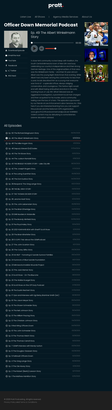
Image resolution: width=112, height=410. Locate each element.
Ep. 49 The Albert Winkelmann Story (42, 138)
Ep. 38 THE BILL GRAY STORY (42, 189)
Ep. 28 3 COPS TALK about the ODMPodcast (42, 239)
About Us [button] (87, 16)
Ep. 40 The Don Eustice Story (42, 179)
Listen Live (25, 16)
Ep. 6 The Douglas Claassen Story (42, 351)
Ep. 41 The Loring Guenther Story (42, 173)
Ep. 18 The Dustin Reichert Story (42, 290)
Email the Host (12, 55)
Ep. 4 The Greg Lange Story (42, 361)
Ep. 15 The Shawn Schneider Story (42, 305)
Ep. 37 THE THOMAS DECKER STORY (42, 194)
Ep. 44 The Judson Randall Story (42, 158)
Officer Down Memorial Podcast (41, 25)
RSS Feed (10, 75)
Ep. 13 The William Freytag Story (42, 315)
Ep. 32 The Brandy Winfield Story (42, 219)
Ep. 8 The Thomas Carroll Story (42, 341)
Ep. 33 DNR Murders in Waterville (42, 214)
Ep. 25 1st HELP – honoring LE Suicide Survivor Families (42, 254)
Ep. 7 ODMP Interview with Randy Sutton (42, 345)
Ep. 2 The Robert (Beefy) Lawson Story (42, 371)
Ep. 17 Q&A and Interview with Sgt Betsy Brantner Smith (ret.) (42, 295)
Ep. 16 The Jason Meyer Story (42, 300)
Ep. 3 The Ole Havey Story (42, 366)
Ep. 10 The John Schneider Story (42, 330)
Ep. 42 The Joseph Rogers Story (42, 168)
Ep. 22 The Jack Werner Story (42, 270)
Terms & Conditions (28, 402)
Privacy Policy (10, 402)
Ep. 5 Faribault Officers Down (42, 356)
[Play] (34, 48)
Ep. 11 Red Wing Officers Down (42, 325)
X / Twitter (10, 70)
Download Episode (15, 50)
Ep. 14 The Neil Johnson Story (42, 310)
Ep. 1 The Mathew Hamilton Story (42, 376)
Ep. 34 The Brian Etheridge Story (42, 209)
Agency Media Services (65, 16)
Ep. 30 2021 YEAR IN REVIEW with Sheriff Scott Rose (42, 229)
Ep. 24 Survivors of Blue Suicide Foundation (42, 259)
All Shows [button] (40, 16)
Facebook (11, 65)
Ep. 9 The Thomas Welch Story (42, 335)
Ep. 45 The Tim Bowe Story (42, 153)
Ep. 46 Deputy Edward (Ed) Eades (42, 148)
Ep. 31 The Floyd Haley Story (42, 224)
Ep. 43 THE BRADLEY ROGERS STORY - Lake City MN (42, 163)
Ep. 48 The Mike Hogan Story (42, 143)
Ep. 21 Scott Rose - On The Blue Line (42, 275)
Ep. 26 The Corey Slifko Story (42, 249)
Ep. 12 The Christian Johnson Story (42, 320)
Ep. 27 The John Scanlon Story (42, 244)
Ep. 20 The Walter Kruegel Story (42, 280)
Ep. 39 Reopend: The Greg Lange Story (42, 184)
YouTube (10, 60)
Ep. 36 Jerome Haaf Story (42, 199)
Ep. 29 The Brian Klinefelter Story (42, 234)
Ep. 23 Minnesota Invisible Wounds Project (42, 265)
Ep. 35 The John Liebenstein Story (42, 204)
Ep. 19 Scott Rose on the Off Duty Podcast (42, 285)
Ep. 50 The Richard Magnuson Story (42, 133)
